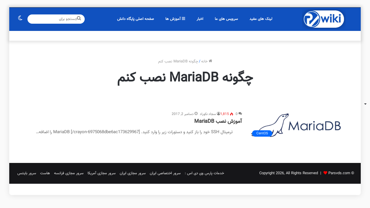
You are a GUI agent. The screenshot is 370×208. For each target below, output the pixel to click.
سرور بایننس (26, 173)
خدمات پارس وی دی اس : (204, 173)
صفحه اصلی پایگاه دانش (135, 19)
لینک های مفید (260, 19)
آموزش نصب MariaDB (218, 122)
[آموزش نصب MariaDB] (297, 125)
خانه (206, 61)
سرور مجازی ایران (133, 173)
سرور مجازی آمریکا (102, 173)
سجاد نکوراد (208, 114)
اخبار (200, 19)
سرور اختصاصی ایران (165, 173)
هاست (45, 173)
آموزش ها (175, 19)
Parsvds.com (339, 173)
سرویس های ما (226, 19)
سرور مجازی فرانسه (69, 173)
